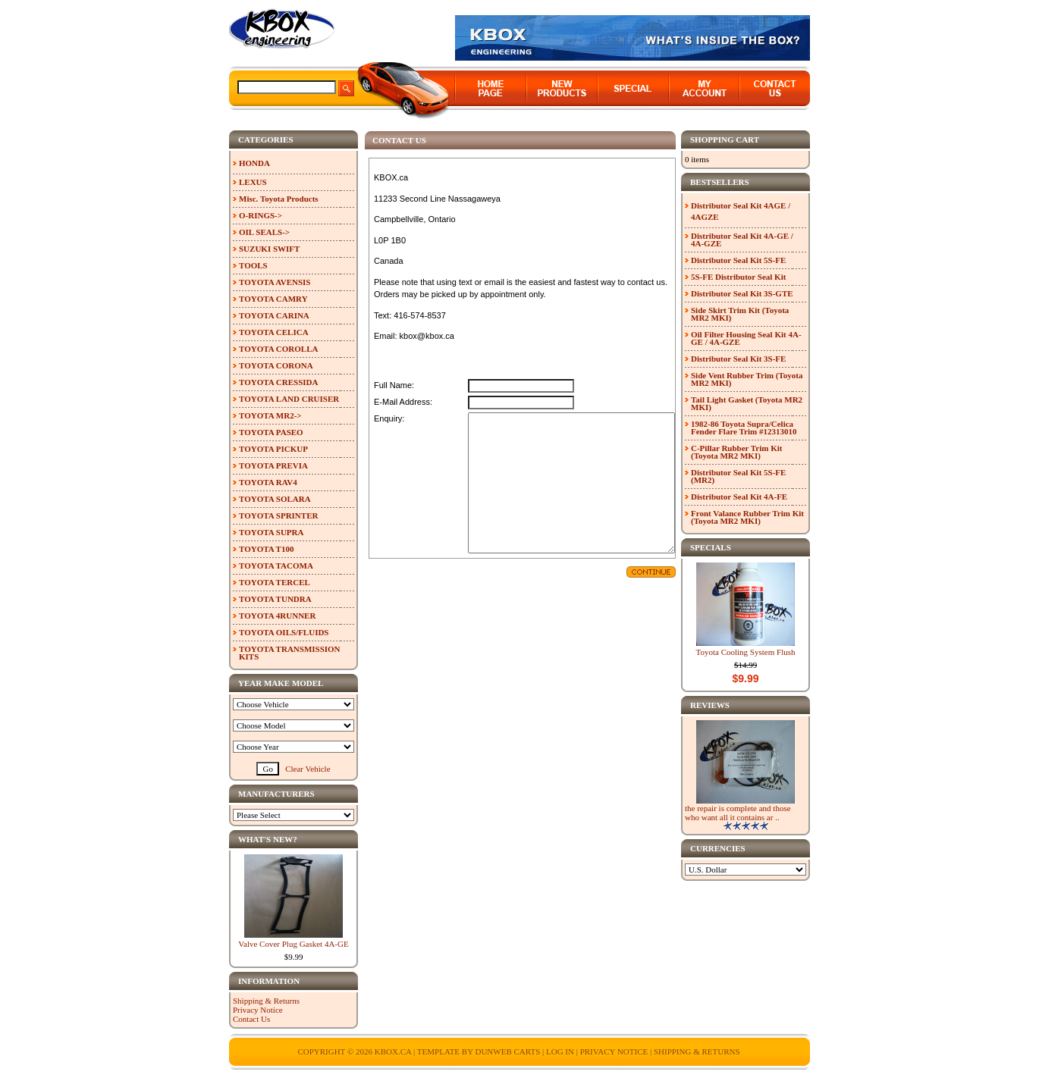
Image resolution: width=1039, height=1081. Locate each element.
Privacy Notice (258, 1009)
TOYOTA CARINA (274, 315)
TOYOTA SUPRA (271, 532)
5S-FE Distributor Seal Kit (738, 276)
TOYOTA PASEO (271, 432)
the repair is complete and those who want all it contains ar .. (738, 813)
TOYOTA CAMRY (273, 298)
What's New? (267, 839)
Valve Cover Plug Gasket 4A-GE (293, 943)
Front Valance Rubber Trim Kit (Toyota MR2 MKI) (747, 517)
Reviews (710, 705)
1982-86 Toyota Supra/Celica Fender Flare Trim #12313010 (743, 427)
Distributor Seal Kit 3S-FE (738, 358)
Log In (560, 1051)
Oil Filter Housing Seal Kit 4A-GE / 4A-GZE (746, 338)
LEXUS (253, 181)
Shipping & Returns (266, 1000)
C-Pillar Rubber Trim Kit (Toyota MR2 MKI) (737, 451)
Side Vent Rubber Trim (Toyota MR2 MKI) (747, 379)
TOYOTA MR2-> (270, 415)
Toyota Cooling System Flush (746, 651)
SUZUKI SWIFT (269, 248)
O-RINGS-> (260, 215)
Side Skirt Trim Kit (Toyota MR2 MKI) (740, 314)
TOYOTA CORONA (276, 365)
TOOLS (253, 265)
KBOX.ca (393, 1051)
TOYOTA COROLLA (278, 348)
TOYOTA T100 (266, 548)
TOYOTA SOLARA (275, 498)
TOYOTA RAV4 (268, 482)
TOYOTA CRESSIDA (278, 382)
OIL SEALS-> (264, 232)
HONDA (254, 163)
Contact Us (251, 1018)
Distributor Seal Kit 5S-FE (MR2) (738, 476)
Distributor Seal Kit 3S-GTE (742, 293)
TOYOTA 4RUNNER (277, 615)
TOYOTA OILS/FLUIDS (284, 632)
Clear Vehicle (307, 768)
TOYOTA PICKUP (273, 448)
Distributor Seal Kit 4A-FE (739, 496)
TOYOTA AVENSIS (274, 282)
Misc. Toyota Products (279, 198)
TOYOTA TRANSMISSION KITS (290, 652)
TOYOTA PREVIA (273, 465)
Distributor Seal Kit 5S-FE (738, 260)
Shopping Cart (724, 139)
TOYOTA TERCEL (274, 582)
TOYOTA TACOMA (276, 565)
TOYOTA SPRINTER (278, 515)
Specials (710, 547)
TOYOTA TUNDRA (275, 598)
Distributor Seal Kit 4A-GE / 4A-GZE (742, 239)
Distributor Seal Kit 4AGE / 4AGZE (740, 211)
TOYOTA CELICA (274, 332)
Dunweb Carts (508, 1051)
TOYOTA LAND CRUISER (289, 398)
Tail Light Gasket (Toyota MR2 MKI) (746, 403)
